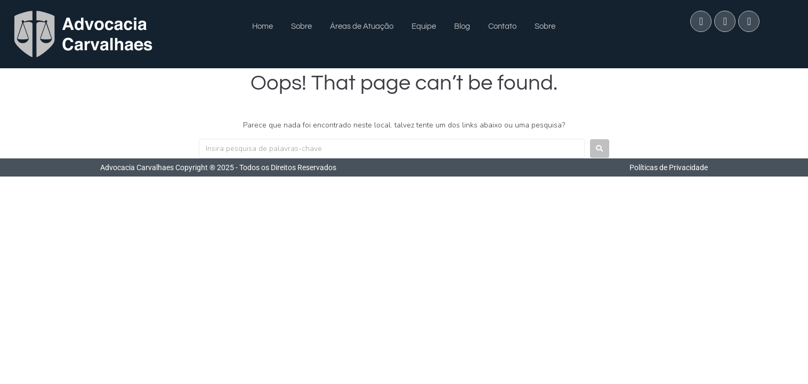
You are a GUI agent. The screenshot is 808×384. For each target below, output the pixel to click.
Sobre (301, 26)
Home (262, 26)
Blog (462, 26)
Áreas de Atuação (361, 26)
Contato (502, 26)
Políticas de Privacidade (668, 167)
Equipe (423, 26)
